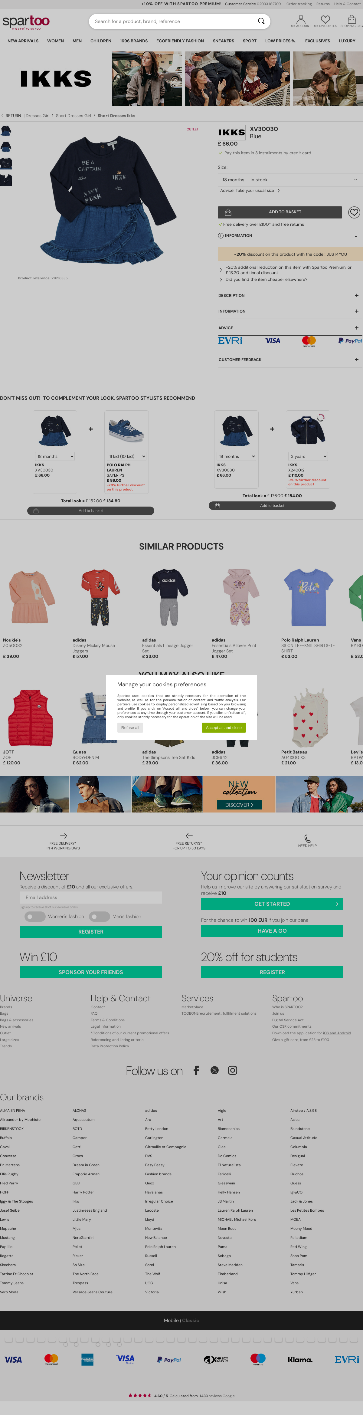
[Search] (261, 21)
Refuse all (130, 727)
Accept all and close (224, 727)
